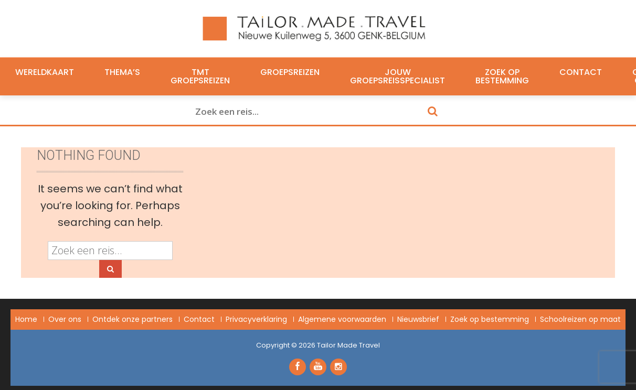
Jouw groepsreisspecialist (397, 76)
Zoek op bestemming (502, 76)
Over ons (64, 319)
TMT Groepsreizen (200, 76)
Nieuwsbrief (418, 319)
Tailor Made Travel (348, 345)
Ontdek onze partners (132, 319)
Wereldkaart (44, 72)
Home (26, 319)
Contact (580, 72)
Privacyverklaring (256, 319)
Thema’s (122, 72)
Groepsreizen (290, 72)
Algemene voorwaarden (342, 319)
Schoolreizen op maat (580, 319)
